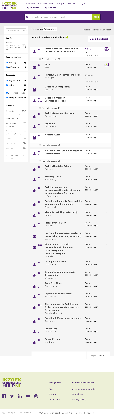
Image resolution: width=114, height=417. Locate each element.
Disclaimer (77, 394)
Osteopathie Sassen (55, 264)
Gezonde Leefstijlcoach (57, 87)
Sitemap (53, 394)
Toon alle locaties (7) (51, 145)
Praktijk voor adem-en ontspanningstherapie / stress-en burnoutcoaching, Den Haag (62, 190)
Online (10, 85)
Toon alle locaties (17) (51, 108)
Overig (8, 138)
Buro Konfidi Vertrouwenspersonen (63, 321)
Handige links (55, 383)
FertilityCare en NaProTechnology (63, 75)
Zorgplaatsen (50, 7)
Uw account (55, 399)
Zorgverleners (31, 7)
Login (82, 4)
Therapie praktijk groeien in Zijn (62, 212)
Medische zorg (12, 119)
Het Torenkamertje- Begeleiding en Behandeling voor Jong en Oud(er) (62, 236)
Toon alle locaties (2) (51, 161)
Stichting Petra (53, 176)
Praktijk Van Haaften (56, 223)
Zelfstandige (12, 67)
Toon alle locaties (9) (51, 59)
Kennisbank (29, 4)
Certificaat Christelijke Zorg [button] (50, 4)
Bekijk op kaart (99, 39)
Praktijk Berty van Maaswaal (60, 113)
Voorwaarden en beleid (83, 383)
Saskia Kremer (52, 342)
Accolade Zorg (52, 135)
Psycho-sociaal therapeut (58, 296)
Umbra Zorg (51, 332)
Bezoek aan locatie (15, 93)
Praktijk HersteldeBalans (58, 166)
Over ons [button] (71, 4)
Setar (48, 64)
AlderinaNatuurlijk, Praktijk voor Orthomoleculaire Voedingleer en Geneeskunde (62, 310)
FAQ (51, 389)
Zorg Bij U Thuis (53, 286)
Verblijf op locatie (14, 98)
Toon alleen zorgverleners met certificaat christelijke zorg (13, 46)
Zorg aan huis (13, 81)
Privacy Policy (79, 399)
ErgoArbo (50, 124)
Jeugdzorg (10, 143)
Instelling (11, 63)
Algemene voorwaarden (84, 389)
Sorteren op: (37, 29)
